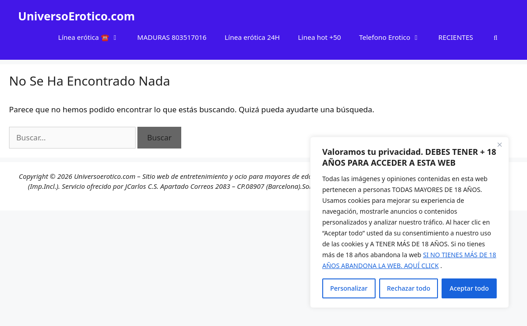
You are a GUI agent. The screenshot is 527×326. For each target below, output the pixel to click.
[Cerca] (499, 144)
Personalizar (348, 288)
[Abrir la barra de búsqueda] (495, 37)
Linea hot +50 (319, 37)
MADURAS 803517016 (172, 37)
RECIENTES (455, 37)
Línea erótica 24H (252, 37)
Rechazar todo (408, 288)
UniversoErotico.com (76, 16)
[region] (409, 222)
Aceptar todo (469, 288)
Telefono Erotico (394, 37)
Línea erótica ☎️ (93, 37)
